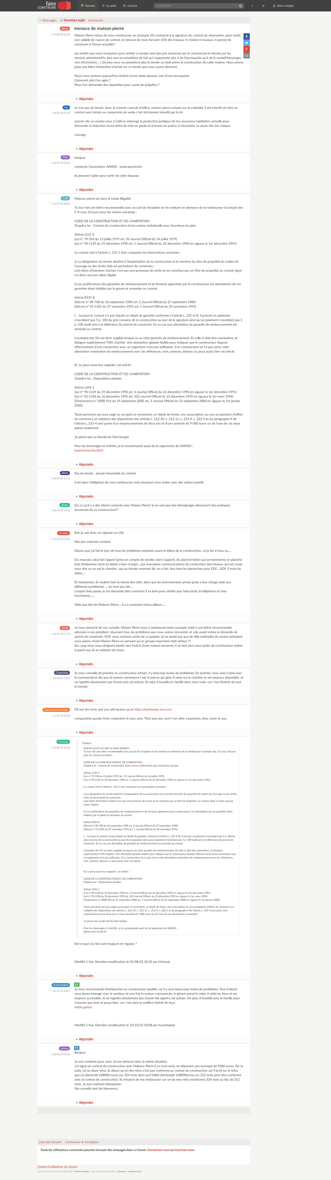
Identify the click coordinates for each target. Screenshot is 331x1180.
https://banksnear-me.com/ (153, 709)
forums (88, 6)
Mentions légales (81, 1172)
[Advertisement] (143, 1124)
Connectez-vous (158, 1150)
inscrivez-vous (184, 1150)
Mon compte (283, 6)
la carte (109, 6)
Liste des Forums (50, 1142)
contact (130, 6)
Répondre (84, 99)
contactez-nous (134, 1172)
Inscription (92, 1142)
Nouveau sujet (72, 20)
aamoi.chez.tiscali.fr (88, 450)
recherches (121, 1172)
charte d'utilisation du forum (57, 1167)
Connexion (95, 20)
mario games (83, 1007)
